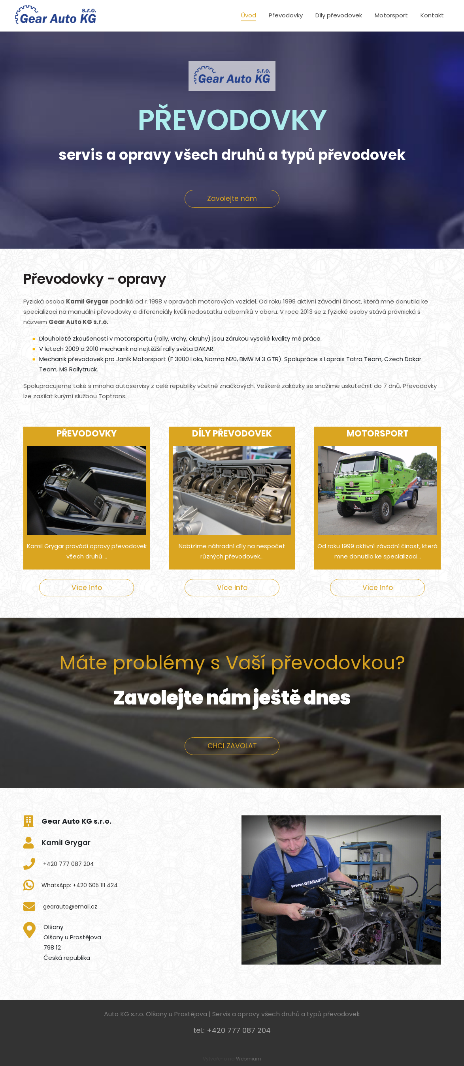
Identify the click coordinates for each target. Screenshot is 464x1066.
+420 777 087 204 (68, 864)
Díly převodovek (338, 15)
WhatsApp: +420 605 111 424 (79, 885)
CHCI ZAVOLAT (232, 746)
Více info (87, 587)
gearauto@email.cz (70, 907)
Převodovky (286, 15)
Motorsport (391, 15)
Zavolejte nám (232, 198)
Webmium (248, 1058)
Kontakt (432, 15)
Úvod (248, 15)
